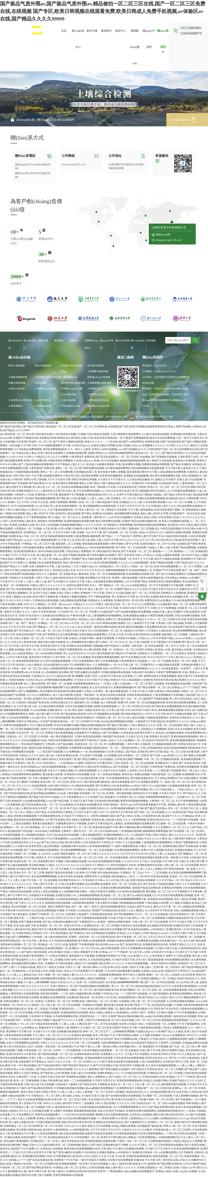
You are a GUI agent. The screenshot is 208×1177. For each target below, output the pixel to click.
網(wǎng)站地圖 (138, 344)
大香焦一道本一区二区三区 (26, 668)
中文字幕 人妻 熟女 (37, 940)
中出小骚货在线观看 (41, 725)
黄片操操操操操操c (108, 872)
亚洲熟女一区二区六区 (123, 498)
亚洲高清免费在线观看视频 (116, 887)
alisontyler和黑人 (184, 638)
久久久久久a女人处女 (71, 627)
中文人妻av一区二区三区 (46, 1035)
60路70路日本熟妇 (58, 785)
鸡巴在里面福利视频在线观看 (56, 536)
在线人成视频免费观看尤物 (58, 668)
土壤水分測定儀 (16, 388)
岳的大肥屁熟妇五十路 (194, 475)
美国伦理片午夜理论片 (41, 657)
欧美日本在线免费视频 (162, 438)
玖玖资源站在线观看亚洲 (88, 804)
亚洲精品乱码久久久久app (25, 842)
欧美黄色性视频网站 (111, 475)
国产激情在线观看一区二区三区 (55, 1054)
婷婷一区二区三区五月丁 (97, 1031)
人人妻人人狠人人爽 (98, 498)
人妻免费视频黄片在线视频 (168, 695)
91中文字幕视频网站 (56, 838)
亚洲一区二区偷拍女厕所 (90, 982)
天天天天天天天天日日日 (90, 570)
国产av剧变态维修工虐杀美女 (20, 521)
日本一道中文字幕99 (187, 438)
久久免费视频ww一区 (105, 664)
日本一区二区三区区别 (176, 487)
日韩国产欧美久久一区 (150, 487)
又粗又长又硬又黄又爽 (191, 861)
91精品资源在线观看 (176, 536)
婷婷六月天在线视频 (52, 729)
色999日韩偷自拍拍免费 (51, 551)
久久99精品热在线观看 (81, 785)
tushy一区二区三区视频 (179, 502)
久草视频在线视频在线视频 (69, 1088)
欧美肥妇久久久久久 (178, 721)
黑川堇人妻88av (56, 1171)
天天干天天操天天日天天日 (105, 1129)
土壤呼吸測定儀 (69, 377)
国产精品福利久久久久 (23, 959)
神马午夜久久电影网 (139, 744)
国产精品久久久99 (142, 619)
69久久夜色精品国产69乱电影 (17, 831)
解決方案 (92, 30)
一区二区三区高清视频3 (100, 850)
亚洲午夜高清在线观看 (88, 736)
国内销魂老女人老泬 (123, 876)
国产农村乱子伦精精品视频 (158, 884)
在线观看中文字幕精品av (88, 732)
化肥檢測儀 (40, 382)
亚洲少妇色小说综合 (75, 959)
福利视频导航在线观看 (173, 1084)
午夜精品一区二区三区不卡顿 (38, 543)
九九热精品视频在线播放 (180, 1001)
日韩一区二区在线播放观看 (113, 857)
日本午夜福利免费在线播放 (110, 623)
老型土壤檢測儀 (43, 365)
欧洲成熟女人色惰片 (128, 1012)
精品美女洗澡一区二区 (117, 604)
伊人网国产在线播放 (28, 782)
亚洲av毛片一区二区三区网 (29, 872)
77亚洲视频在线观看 (130, 831)
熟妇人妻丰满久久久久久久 (78, 562)
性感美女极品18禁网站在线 (106, 445)
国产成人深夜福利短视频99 (58, 921)
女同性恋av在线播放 (141, 1114)
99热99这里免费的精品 (60, 740)
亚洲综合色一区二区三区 (88, 744)
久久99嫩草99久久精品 (80, 766)
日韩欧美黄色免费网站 (60, 460)
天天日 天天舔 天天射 (23, 555)
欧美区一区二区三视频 (184, 661)
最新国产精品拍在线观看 (59, 872)
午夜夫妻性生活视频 (106, 903)
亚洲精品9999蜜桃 (171, 887)
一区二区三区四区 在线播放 (134, 456)
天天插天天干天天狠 (186, 952)
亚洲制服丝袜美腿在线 (183, 434)
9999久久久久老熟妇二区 (30, 1005)
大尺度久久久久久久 (177, 445)
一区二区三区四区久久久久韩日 (89, 1061)
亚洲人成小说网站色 (195, 710)
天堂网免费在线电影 (159, 1141)
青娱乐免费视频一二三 (100, 978)
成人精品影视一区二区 (12, 434)
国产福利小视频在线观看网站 (110, 869)
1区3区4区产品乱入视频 (194, 555)
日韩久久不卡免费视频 (163, 608)
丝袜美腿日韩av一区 (170, 940)
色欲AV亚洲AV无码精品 (111, 1110)
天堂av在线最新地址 (151, 748)
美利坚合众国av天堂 (82, 438)
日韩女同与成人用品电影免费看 (80, 475)
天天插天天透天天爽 (81, 800)
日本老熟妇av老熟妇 (176, 577)
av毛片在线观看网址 (83, 661)
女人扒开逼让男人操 (46, 506)
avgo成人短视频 (188, 1171)
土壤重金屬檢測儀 (17, 377)
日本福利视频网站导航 (65, 1016)
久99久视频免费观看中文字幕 (54, 445)
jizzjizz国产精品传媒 (57, 800)
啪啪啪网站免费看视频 (155, 831)
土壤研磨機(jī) (15, 406)
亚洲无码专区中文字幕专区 (21, 1054)
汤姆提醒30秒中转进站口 (153, 490)
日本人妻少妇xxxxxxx (180, 657)
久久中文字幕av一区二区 (170, 880)
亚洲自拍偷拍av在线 (154, 1076)
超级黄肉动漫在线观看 (57, 903)
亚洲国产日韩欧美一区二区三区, (47, 914)
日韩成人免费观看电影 (174, 1027)
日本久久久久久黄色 (155, 838)
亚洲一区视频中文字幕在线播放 (56, 963)
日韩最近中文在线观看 (21, 577)
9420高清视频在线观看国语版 (95, 1107)
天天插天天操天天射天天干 (134, 608)
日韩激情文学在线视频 (76, 774)
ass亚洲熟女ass (80, 547)
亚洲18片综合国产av (30, 615)
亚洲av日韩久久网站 (68, 593)
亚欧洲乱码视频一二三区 (54, 993)
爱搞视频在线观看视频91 (96, 543)
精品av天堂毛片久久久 (33, 509)
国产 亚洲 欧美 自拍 (129, 555)
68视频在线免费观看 (193, 906)
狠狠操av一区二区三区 (16, 827)
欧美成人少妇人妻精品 (91, 619)
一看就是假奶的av (129, 748)
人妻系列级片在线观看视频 (24, 993)
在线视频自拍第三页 (85, 472)
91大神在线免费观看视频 (186, 600)
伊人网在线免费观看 (85, 770)
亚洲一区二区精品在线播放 (105, 774)
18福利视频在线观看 (75, 861)
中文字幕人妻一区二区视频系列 (135, 664)
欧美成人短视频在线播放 (100, 464)
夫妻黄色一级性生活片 (73, 831)
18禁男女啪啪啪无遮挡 (103, 816)
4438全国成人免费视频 (47, 831)
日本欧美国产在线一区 (160, 449)
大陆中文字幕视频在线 (97, 1020)
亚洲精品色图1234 (65, 895)
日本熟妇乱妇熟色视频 (45, 600)
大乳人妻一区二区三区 (48, 630)
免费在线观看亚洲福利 (58, 547)
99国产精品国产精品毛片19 (77, 1065)
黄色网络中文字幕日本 (193, 559)
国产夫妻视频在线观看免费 (92, 918)
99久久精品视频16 (132, 680)
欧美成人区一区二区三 (148, 453)
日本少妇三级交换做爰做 (149, 959)
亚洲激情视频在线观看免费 (79, 521)
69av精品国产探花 (168, 483)
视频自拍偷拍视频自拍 (93, 725)
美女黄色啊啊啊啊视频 (185, 630)
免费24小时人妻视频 (35, 479)
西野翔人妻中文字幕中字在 (148, 536)
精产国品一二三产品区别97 (117, 536)
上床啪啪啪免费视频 (88, 895)
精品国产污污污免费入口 (14, 562)
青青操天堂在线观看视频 (59, 732)
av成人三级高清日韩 (120, 1163)
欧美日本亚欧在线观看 (113, 695)
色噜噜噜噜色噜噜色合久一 (88, 683)
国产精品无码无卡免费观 (93, 1084)
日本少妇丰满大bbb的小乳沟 (122, 490)
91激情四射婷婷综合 (189, 948)
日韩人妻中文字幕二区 (45, 884)
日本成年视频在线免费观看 (97, 1050)
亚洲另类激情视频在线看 (93, 899)
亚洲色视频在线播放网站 (93, 634)
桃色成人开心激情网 (144, 1163)
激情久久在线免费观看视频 (39, 899)
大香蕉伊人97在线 (24, 494)
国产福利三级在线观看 (34, 952)
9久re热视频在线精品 (33, 835)
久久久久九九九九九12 (68, 865)
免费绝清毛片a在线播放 (157, 600)
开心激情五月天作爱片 (163, 479)
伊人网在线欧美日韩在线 (106, 551)
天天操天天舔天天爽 (56, 638)
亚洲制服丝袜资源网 (33, 1156)
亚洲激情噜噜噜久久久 (142, 668)
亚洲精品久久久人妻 (130, 502)
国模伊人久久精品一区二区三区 (88, 1027)
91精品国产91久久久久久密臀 (67, 1020)
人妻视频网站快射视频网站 (106, 615)
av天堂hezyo (148, 555)
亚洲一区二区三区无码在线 (41, 649)
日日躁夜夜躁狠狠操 (66, 899)
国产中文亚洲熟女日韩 (133, 657)
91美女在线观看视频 (136, 963)
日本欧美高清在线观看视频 (129, 1058)
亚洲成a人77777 (17, 1160)
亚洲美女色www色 (14, 1069)
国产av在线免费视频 (106, 661)
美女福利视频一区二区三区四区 (29, 906)
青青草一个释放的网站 (110, 1171)
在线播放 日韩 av (93, 1103)
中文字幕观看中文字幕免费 (168, 585)
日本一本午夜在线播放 (55, 933)
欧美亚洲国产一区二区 (34, 1137)
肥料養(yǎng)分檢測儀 (98, 377)
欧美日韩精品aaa (30, 766)
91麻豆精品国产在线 (106, 502)
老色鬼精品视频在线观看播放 (150, 525)
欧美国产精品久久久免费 (14, 566)
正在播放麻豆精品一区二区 (173, 604)
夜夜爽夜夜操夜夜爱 (85, 1110)
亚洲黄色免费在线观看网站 (141, 1110)
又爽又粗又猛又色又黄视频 (39, 1084)
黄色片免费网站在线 (125, 1039)
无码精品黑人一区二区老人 (114, 566)
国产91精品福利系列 (49, 1065)
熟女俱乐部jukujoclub (107, 944)
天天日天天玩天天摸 (159, 937)
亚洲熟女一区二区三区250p (53, 623)
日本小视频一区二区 (49, 974)
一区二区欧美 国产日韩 (147, 755)
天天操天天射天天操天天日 (163, 589)
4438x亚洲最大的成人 (169, 517)
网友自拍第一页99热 (20, 698)
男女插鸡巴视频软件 (82, 717)
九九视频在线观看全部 (164, 744)
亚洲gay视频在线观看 (168, 555)
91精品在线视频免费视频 (151, 498)
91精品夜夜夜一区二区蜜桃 (166, 774)
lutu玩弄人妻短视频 (68, 793)
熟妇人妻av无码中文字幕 (40, 513)
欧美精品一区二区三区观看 (45, 827)
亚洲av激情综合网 (31, 748)
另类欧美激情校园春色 (139, 695)
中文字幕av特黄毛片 (109, 680)
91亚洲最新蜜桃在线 (49, 816)
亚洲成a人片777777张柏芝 (186, 687)
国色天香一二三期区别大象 (29, 918)
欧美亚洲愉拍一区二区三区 (135, 990)
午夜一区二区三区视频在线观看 (162, 759)
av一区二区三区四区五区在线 (169, 619)
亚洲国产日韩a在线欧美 (186, 611)
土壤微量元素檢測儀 (97, 371)
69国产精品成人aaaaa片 (19, 540)
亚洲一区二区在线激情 (169, 725)
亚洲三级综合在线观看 (50, 453)
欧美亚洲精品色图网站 (43, 793)
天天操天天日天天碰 (106, 608)
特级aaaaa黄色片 (62, 559)
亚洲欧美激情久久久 (27, 490)
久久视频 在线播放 (14, 649)
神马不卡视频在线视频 (167, 559)
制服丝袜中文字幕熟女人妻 (15, 763)
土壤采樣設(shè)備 (70, 406)
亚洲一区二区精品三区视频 (43, 1008)
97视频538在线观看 (14, 513)
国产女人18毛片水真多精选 (184, 1058)
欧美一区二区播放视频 (26, 1080)
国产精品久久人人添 (194, 793)
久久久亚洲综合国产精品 (179, 812)
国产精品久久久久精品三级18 (158, 997)
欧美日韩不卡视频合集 (45, 596)
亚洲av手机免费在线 (51, 1080)
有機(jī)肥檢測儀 (16, 382)
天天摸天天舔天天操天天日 (89, 812)
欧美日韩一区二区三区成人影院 (58, 782)
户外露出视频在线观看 (47, 1122)
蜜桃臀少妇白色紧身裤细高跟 (45, 562)
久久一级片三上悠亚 (79, 449)
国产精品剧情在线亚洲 (73, 714)
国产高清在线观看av (106, 456)
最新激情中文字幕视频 (71, 494)
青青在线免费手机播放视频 (19, 574)
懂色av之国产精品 (89, 483)
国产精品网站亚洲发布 (40, 1088)
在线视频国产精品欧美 (104, 838)
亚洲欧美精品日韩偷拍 (28, 933)
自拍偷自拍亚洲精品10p (56, 615)
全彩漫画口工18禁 (132, 676)
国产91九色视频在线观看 (145, 782)
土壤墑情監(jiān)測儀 (45, 388)
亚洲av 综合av (108, 740)
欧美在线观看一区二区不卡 (163, 645)
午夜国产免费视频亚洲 (136, 438)
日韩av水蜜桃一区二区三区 (29, 638)
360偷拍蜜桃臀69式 (169, 1137)
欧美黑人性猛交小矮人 (131, 1024)
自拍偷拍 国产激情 (187, 543)
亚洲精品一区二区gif (131, 872)
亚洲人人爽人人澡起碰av (118, 683)
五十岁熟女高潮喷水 (166, 778)
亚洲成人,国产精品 (125, 751)
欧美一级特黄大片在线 (102, 487)
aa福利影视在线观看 (82, 903)
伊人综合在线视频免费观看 (55, 661)
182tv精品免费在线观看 (51, 706)
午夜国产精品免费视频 (183, 547)
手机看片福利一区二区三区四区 (156, 1099)
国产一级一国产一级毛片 (22, 623)
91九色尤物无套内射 (86, 778)
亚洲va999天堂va (73, 925)
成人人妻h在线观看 (34, 683)
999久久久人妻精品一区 (49, 574)
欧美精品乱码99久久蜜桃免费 (182, 498)
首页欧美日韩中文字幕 (52, 645)
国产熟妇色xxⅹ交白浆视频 (71, 498)
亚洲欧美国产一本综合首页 (184, 513)
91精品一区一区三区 (141, 566)
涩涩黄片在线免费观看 (120, 1160)
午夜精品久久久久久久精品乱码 (49, 676)
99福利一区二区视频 (25, 853)
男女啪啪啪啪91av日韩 (101, 751)
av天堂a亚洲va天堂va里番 (57, 528)
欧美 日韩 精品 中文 (104, 1035)
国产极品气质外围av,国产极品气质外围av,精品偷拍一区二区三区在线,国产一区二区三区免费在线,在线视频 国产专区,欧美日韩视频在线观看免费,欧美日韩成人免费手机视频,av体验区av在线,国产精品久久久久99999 (102, 11)
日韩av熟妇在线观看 (98, 434)
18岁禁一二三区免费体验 (67, 1050)
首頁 (64, 30)
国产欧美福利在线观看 (135, 929)
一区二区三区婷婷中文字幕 (84, 721)
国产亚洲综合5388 (105, 785)
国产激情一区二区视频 (59, 683)
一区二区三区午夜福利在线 (102, 831)
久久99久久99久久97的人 (20, 456)
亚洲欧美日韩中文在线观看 (188, 925)
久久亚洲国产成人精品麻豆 (100, 797)
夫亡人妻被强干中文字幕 (141, 623)
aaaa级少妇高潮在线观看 (155, 434)
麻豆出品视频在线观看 (131, 1148)
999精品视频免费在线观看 (116, 672)
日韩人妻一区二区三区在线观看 (181, 865)
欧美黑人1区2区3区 (106, 997)
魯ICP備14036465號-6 (117, 416)
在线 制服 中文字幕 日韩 (23, 445)
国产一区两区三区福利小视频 (156, 1012)
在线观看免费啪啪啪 (110, 974)
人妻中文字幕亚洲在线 (44, 611)
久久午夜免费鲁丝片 (72, 797)
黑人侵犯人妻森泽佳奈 (21, 1122)
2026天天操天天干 (157, 657)
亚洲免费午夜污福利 (36, 759)
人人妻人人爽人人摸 (35, 581)
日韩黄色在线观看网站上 (193, 1008)
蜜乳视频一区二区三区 (158, 891)
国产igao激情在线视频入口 (142, 895)
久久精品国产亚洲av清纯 (144, 835)
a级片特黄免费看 (109, 698)
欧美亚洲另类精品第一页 (108, 438)
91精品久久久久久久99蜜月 (88, 604)
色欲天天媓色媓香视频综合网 (33, 1099)
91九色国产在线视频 (91, 755)
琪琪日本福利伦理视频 (84, 479)
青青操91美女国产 (14, 498)
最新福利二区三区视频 (141, 528)
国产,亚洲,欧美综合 (189, 763)
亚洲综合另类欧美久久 (182, 717)
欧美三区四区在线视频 (95, 1163)
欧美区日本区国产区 (157, 740)
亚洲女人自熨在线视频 (104, 449)
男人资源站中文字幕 (123, 596)
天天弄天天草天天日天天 (131, 506)
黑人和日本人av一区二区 (46, 487)
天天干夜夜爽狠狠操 (35, 517)
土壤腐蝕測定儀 (43, 406)
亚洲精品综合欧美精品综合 (54, 438)
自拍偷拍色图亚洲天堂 (69, 1039)
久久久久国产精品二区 (194, 827)
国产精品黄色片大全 (40, 483)
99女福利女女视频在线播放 (99, 1152)
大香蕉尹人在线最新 (169, 1042)
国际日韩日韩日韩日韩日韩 (168, 1114)
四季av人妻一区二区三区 (177, 1126)
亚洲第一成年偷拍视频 (124, 577)
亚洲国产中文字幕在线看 (167, 570)
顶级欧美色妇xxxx (98, 453)
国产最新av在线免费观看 (102, 729)
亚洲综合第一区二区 (25, 861)
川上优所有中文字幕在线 (119, 812)
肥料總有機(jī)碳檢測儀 (73, 382)
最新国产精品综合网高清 (146, 887)
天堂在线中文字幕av (93, 880)
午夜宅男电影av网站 (127, 1035)
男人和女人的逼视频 (47, 525)
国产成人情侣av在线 (128, 816)
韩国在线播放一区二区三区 (75, 853)
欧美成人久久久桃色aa (129, 933)
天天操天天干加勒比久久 (75, 816)
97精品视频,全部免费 (157, 903)
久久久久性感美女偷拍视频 (76, 1035)
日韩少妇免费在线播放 (187, 615)
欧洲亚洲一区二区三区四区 (48, 1126)
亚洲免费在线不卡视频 (50, 861)
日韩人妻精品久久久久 (143, 725)
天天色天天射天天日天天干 (60, 918)
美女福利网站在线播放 (189, 506)
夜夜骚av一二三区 (163, 551)
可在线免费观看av (147, 1137)
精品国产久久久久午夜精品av (178, 816)
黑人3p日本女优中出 (74, 653)
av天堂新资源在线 (127, 487)
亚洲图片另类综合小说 (105, 993)
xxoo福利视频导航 (79, 1129)
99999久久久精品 (52, 1103)
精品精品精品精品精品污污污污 (152, 986)
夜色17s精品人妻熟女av (102, 1012)
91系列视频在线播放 (32, 547)
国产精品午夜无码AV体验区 (44, 797)
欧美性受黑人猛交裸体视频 (44, 846)
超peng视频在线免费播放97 (100, 1088)
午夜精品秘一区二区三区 (38, 1050)
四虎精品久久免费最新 (173, 593)
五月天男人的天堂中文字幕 (24, 645)
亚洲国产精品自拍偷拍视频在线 (140, 521)
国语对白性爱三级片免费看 (36, 1175)
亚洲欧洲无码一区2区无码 (128, 600)
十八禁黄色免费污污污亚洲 (112, 1118)
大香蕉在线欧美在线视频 (57, 887)
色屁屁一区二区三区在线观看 (137, 763)
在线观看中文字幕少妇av (22, 608)
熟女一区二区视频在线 (16, 585)
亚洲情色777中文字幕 (92, 593)
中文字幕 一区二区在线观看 (41, 880)
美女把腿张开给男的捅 (52, 691)
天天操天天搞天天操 (48, 1076)
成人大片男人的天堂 (112, 710)
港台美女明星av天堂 (76, 842)
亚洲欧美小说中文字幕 (85, 528)
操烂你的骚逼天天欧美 (123, 865)
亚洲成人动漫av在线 (167, 1171)
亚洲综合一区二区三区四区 (129, 649)
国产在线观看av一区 (186, 1099)
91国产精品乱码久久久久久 (189, 562)
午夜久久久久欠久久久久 (105, 853)
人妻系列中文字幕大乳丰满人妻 (58, 490)
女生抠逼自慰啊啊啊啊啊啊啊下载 (187, 872)
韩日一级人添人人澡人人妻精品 (145, 869)
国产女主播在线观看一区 (117, 559)
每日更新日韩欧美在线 (106, 990)
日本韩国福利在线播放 (103, 933)
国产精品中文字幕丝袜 (123, 653)
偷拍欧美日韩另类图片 (187, 540)
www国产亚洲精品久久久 (132, 449)
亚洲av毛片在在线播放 (106, 460)
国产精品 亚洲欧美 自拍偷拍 (186, 464)
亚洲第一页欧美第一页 (134, 645)
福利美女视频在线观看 (178, 532)
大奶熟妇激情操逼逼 (101, 914)
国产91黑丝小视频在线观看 (68, 441)
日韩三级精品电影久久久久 (115, 483)
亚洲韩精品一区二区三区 (38, 532)
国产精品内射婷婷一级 (176, 869)
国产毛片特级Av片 (58, 581)
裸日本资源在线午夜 (73, 1141)
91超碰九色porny (132, 445)
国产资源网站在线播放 (164, 456)
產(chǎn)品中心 (78, 38)
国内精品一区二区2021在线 (53, 944)
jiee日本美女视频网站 (120, 517)
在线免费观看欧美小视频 (115, 1042)
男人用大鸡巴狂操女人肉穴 (184, 698)
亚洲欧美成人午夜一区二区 (24, 536)
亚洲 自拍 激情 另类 (25, 925)
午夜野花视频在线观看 (160, 615)
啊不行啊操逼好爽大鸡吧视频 (135, 827)
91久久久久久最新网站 (86, 1069)
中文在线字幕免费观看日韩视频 (175, 895)
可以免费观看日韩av (80, 664)
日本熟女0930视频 (125, 638)
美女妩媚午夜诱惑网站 (31, 955)
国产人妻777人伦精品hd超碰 (19, 967)
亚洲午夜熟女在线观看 (142, 880)
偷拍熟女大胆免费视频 (50, 521)
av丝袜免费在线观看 (51, 653)
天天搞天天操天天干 (170, 793)
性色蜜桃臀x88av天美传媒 (25, 672)
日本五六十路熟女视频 (60, 770)
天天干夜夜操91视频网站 (14, 593)
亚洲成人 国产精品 (163, 494)
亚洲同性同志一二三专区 (73, 1008)
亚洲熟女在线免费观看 (79, 645)
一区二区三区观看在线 (45, 1163)
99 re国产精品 (66, 778)
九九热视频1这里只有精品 (118, 755)
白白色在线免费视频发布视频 (117, 721)
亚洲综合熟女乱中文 (61, 702)
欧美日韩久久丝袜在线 (189, 1092)
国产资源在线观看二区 (18, 778)
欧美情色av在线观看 (184, 460)
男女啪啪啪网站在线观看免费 (147, 468)
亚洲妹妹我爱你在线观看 (74, 1012)
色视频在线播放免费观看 (155, 464)
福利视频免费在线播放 (126, 513)
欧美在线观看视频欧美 (186, 1148)
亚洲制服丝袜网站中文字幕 (110, 955)
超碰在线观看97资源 (76, 729)
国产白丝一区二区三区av (183, 1046)
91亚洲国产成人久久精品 (130, 797)
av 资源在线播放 (15, 680)
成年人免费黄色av (97, 1076)
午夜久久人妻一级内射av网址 (81, 967)
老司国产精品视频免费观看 (40, 498)
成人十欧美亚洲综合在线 (64, 755)
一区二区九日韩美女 (175, 653)
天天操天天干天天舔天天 (112, 479)
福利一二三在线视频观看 (78, 1080)
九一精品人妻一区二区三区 (175, 782)
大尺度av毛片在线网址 (137, 1054)
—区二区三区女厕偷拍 (60, 804)
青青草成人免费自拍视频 (136, 774)
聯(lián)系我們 (163, 38)
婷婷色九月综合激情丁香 (62, 759)
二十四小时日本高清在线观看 (152, 876)
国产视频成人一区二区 (111, 585)
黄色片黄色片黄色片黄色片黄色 (38, 1092)
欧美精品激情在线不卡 (60, 1137)
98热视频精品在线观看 (178, 683)
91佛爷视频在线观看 (149, 1027)
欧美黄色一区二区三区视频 (53, 869)
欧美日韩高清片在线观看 (147, 634)
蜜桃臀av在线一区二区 (81, 502)
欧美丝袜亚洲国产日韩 (28, 634)
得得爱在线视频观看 (187, 766)
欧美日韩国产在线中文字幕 (122, 1027)
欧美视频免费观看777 (193, 759)
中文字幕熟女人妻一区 (21, 1107)
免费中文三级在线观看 (118, 619)
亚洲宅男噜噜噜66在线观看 (68, 1175)
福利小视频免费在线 (126, 846)
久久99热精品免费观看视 (27, 449)
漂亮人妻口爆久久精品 (130, 838)
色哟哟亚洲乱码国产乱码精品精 (162, 441)
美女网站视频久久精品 (78, 691)
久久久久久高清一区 (95, 525)
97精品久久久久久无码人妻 (34, 755)
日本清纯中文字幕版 (85, 872)
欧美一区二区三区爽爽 (170, 1069)
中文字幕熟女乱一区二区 (40, 1095)
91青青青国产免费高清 (81, 456)
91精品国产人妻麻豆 (66, 1084)
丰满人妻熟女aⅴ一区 (193, 672)
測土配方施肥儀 (95, 365)
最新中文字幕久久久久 (17, 611)
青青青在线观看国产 (43, 823)
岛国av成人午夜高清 (11, 479)
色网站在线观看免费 (105, 706)
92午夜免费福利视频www (91, 490)
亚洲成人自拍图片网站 (81, 638)
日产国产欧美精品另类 (58, 819)
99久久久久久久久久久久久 (135, 540)
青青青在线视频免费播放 (134, 800)
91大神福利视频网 (10, 835)
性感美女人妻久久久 (128, 729)
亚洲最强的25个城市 (166, 763)
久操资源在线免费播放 (184, 986)
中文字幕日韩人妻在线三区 (180, 468)
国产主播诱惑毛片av (85, 921)
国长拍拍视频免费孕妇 (121, 453)
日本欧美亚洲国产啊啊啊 (129, 759)
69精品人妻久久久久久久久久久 (47, 585)
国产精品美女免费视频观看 (166, 706)
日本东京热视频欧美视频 (79, 706)
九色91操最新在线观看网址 (125, 434)
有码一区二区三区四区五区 (127, 884)
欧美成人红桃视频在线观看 (174, 521)
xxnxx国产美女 (38, 717)
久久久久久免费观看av (144, 604)
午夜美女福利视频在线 (150, 577)
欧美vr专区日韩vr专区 (18, 475)
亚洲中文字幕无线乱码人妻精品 (134, 494)
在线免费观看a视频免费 (87, 536)
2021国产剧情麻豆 (158, 993)
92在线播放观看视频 (178, 785)
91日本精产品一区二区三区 (73, 611)
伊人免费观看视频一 (115, 744)
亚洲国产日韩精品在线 (25, 438)
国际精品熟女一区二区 (105, 748)
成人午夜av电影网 (139, 642)
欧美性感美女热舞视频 (65, 483)
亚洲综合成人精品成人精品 (106, 819)
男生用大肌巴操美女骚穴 (40, 434)
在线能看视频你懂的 (71, 525)
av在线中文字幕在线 (109, 676)
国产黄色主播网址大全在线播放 (96, 759)
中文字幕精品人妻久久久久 (70, 464)
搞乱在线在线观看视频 (71, 1133)
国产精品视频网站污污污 (58, 789)
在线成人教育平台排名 (139, 906)
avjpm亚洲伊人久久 (171, 755)
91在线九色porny (81, 445)
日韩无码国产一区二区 (36, 619)
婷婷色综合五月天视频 (71, 577)
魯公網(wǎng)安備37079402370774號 (150, 416)
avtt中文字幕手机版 (17, 657)
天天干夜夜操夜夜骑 (99, 596)
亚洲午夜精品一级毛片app (117, 804)
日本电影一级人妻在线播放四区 (110, 691)
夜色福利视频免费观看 (182, 740)
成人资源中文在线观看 (159, 460)
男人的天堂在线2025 (162, 540)
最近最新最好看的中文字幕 (142, 472)
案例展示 (106, 30)
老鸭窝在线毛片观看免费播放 (164, 581)
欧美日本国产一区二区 (45, 808)
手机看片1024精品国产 (101, 611)
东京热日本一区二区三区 (30, 732)
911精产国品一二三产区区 (28, 789)
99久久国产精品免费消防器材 (93, 782)
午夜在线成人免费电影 (78, 551)
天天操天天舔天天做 (119, 918)
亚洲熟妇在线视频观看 (136, 475)
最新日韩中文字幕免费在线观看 (49, 929)
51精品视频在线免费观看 (172, 472)
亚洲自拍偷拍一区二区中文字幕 (157, 543)
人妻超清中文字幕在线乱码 (150, 721)
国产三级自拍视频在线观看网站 (36, 464)
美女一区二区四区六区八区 (183, 808)
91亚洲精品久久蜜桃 (71, 763)
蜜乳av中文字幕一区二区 (167, 906)
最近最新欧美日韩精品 (50, 608)
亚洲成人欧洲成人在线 (22, 525)
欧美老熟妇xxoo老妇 (128, 785)
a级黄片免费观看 (58, 502)
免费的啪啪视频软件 (116, 570)
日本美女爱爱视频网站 (150, 1133)
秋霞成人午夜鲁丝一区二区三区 (53, 1001)
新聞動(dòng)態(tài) (135, 47)
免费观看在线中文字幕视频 (71, 823)
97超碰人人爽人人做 (158, 547)
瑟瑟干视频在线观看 (74, 555)
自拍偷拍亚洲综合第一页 (80, 997)
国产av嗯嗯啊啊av (29, 691)
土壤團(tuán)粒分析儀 (98, 406)
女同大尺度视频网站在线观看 (103, 714)
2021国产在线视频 (195, 1114)
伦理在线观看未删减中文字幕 (150, 804)
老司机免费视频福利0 (55, 449)
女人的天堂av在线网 (147, 596)
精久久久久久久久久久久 (17, 884)
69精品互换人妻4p (26, 453)
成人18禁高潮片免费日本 (114, 702)
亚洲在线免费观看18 (25, 551)
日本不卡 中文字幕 (142, 559)
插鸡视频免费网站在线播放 (83, 929)
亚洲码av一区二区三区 (184, 1088)
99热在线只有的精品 (143, 672)
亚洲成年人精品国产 (77, 914)
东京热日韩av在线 (191, 528)
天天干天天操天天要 (59, 479)
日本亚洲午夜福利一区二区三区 (34, 441)
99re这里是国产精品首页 (181, 627)
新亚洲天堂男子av (145, 732)
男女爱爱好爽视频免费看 (105, 657)
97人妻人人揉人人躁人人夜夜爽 (74, 1092)
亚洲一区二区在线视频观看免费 (107, 574)
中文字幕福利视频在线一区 (63, 509)
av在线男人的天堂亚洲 (139, 770)
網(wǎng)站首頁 (46, 119)
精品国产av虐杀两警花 (131, 441)
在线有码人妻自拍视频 (67, 513)
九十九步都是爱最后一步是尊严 (174, 668)
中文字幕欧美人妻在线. (191, 1152)
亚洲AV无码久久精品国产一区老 (18, 1076)
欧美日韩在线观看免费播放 (181, 702)
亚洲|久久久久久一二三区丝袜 (101, 441)
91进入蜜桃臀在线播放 (76, 687)
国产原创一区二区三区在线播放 (73, 657)
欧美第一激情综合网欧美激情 (100, 627)
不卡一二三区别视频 (155, 872)
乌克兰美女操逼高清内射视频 (62, 835)
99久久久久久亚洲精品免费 (34, 1110)
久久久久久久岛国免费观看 (133, 562)
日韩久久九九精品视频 (118, 593)
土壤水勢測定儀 (43, 400)
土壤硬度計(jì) (94, 388)
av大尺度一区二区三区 (38, 559)
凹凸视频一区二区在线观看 (171, 823)
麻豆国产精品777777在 (137, 1005)
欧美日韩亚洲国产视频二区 (169, 509)
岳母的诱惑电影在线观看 (25, 997)
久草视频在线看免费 (75, 453)
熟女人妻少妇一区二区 (91, 509)
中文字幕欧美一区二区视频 (187, 937)
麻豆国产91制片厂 (73, 1103)
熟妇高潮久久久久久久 (187, 680)
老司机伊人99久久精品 (180, 525)
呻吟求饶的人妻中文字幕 (125, 543)
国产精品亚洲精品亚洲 (194, 967)
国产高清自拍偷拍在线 (17, 793)
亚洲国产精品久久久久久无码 (130, 589)
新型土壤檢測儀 (16, 365)
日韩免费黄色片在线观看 (133, 661)
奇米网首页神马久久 (98, 808)
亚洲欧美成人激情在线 (76, 574)
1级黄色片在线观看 (116, 509)
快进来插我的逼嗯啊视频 (54, 990)
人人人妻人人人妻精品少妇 (21, 974)
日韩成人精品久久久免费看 (187, 1141)
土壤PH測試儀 (68, 400)
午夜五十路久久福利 (46, 577)
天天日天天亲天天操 (20, 627)
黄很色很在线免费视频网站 (29, 819)
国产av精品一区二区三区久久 (64, 517)
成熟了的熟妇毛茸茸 (89, 710)
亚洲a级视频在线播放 (135, 615)
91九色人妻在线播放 (98, 653)
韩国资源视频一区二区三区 (168, 1156)
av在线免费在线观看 (154, 502)
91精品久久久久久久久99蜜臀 (51, 456)
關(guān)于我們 (149, 38)
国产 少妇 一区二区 (131, 698)
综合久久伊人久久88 (59, 1061)
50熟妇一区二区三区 (192, 691)
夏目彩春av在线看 (182, 649)
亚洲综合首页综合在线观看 (15, 676)
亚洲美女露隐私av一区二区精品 (158, 978)
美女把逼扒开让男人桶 (101, 1099)
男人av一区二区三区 (122, 986)
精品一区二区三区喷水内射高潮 (181, 751)
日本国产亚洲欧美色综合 (54, 721)
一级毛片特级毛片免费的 (102, 891)
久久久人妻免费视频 (134, 819)
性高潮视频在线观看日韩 (140, 574)
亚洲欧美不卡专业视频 (144, 483)
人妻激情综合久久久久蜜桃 (143, 1118)
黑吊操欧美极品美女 (132, 714)
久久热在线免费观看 (17, 717)
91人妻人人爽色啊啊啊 (36, 982)
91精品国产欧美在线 (37, 702)
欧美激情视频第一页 (70, 506)
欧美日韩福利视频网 (105, 562)
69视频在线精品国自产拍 (180, 918)
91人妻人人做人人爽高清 (17, 808)
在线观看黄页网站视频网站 (108, 581)
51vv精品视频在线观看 (166, 664)
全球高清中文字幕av (162, 952)
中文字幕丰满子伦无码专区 (15, 910)
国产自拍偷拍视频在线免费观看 (133, 611)
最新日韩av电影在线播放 (51, 642)
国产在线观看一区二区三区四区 (120, 532)
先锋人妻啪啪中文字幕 (41, 566)
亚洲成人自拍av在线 (145, 517)
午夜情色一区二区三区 (161, 800)
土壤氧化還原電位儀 (97, 400)
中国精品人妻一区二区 (108, 717)
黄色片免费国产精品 (59, 906)
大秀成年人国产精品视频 (169, 623)
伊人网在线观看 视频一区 (98, 649)
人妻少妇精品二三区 (66, 566)
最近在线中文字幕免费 (18, 487)
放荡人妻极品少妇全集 (18, 596)
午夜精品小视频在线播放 (73, 596)
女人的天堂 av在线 (48, 853)
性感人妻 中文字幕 (150, 1050)
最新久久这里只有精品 (26, 1073)
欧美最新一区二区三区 (113, 895)
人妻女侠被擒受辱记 (91, 835)
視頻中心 (120, 30)
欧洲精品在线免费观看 (160, 899)
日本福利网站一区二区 (106, 630)
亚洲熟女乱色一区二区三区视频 (101, 925)
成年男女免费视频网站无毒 (165, 475)
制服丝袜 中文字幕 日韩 (193, 589)
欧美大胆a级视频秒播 (166, 566)
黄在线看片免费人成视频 (112, 472)
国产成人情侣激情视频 (18, 589)
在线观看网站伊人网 (129, 997)
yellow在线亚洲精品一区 (138, 585)
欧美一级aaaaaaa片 (61, 604)
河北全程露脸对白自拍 (186, 449)
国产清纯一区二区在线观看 (130, 547)
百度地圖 (151, 340)
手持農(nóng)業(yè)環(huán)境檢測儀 (72, 391)
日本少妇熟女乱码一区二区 (145, 1103)
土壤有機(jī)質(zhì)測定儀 (48, 377)
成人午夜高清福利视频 (167, 528)
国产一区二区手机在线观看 (159, 982)
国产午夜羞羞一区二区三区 (136, 551)
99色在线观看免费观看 (101, 547)
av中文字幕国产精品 (136, 581)
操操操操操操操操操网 (132, 460)
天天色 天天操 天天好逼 (34, 502)
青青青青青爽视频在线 (129, 1080)
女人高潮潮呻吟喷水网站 (80, 642)
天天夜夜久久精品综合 (158, 630)
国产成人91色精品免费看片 (171, 574)
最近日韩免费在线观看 (108, 521)
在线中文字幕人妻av (80, 581)
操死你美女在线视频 (170, 596)
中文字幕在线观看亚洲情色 (47, 475)
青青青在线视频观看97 (16, 725)
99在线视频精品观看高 (177, 959)
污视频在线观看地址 (157, 717)
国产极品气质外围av (173, 453)
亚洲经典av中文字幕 (46, 494)
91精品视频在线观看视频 (73, 600)
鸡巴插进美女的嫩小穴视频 (70, 434)
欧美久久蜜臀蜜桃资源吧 (173, 1039)
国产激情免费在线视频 (91, 468)
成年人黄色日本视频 (185, 899)
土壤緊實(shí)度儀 (96, 394)
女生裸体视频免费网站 (117, 468)
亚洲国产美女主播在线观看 (87, 559)
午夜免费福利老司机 (155, 627)
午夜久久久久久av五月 (31, 903)
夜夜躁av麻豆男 (15, 759)
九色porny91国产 (25, 687)
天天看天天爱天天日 (104, 1080)
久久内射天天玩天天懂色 (112, 770)
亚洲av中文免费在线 (35, 460)
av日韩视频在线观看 (110, 789)
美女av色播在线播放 (174, 1103)
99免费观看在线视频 (80, 748)
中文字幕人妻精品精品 (140, 509)
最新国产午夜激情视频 (155, 698)
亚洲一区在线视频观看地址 (114, 778)
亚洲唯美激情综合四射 (149, 865)
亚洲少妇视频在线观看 (46, 1012)
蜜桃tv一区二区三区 (66, 468)
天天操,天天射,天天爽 (120, 634)
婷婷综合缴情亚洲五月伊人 (36, 570)
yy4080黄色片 (157, 929)
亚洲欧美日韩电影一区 (144, 1152)
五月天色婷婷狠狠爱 (22, 506)
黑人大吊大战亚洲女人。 (45, 763)
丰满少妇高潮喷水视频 (128, 464)
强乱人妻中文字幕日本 (74, 589)
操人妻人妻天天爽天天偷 (33, 1171)
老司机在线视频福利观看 (75, 487)
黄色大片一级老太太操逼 (50, 967)
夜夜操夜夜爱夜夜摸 (27, 661)
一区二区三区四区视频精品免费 (22, 729)
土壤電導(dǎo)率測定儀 (20, 400)
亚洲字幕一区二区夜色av (167, 967)
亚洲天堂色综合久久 (188, 978)
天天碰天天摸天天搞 (165, 948)
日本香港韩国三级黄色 (60, 812)
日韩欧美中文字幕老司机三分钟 (102, 763)
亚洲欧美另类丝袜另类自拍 (158, 680)
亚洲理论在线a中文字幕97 (113, 528)
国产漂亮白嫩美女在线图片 (102, 555)
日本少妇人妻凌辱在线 (23, 642)
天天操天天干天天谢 (11, 581)
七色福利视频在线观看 (26, 472)
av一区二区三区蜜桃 (190, 566)
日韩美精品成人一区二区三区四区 (172, 1129)
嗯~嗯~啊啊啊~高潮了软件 (82, 676)
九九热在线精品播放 (138, 479)
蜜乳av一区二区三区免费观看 (56, 472)
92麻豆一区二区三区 (150, 846)
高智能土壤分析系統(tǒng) (71, 368)
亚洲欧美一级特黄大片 (95, 517)
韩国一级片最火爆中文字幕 (44, 714)
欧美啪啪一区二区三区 (92, 793)
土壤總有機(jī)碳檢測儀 (99, 382)
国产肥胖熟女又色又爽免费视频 (60, 634)
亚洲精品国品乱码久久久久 (100, 494)
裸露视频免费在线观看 (16, 710)
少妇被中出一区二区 (188, 797)
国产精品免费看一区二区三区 (154, 687)
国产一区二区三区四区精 (146, 593)
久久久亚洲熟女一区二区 (131, 740)
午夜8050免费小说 (80, 615)
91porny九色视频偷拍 (173, 1035)
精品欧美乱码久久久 (137, 1092)
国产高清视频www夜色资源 (118, 732)
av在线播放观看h (167, 1152)
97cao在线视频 (38, 710)
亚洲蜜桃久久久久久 (153, 445)
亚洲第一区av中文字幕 (89, 532)
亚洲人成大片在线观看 (189, 479)
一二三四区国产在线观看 (49, 751)
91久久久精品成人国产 (189, 1054)
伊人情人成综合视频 (133, 717)
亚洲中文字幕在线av (27, 721)
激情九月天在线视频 (86, 963)
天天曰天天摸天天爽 (64, 532)
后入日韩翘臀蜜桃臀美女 (14, 714)
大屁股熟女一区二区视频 (27, 528)
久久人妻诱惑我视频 (27, 978)
